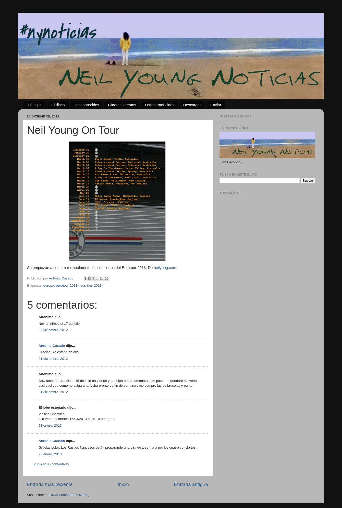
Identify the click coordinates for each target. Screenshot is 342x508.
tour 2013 (94, 285)
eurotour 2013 (66, 285)
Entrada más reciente (50, 484)
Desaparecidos (86, 105)
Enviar (215, 105)
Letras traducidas (159, 105)
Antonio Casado (52, 346)
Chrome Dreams (122, 105)
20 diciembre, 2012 (53, 330)
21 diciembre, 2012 (53, 359)
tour (82, 285)
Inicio (123, 484)
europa (48, 285)
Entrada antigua (191, 484)
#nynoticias (56, 32)
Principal (35, 105)
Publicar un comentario (51, 464)
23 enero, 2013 (50, 425)
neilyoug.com (165, 268)
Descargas (192, 105)
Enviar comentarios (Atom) (69, 495)
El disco (58, 105)
